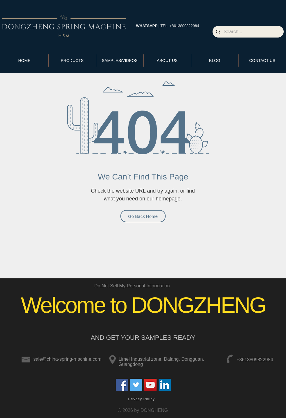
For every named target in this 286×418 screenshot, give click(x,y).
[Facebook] (122, 385)
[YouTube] (150, 385)
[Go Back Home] (143, 216)
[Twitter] (136, 385)
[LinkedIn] (165, 385)
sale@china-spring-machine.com (67, 359)
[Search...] (247, 32)
